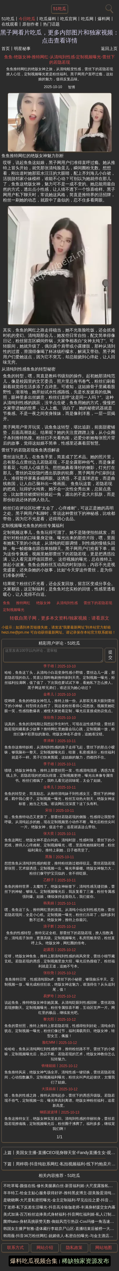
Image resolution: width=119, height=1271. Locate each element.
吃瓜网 (87, 18)
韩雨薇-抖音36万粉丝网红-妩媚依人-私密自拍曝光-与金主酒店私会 (60, 1236)
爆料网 (104, 18)
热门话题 (51, 24)
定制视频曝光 (13, 610)
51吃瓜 (8, 18)
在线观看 (9, 24)
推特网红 (23, 603)
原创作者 (30, 24)
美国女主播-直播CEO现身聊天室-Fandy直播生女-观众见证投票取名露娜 (66, 1152)
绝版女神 (43, 603)
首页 (5, 48)
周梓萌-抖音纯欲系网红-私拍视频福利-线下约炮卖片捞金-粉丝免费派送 (66, 1163)
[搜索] (109, 7)
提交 (110, 655)
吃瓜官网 (68, 18)
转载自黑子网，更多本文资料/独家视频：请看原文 (59, 617)
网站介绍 (45, 1247)
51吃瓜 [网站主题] (59, 8)
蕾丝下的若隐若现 (98, 603)
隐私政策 (74, 1247)
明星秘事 (22, 48)
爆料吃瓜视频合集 (34, 1261)
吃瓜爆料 (47, 18)
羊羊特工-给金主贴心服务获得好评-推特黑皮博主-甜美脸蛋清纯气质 (61, 1193)
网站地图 (103, 1247)
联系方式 (15, 1247)
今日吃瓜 (27, 18)
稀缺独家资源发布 (85, 1261)
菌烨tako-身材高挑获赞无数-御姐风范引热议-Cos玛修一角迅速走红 (60, 1221)
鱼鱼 (6, 603)
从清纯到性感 (67, 603)
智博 (71, 87)
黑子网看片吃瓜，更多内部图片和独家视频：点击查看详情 (59, 36)
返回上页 (109, 48)
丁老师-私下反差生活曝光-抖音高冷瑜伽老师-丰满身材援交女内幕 (59, 1207)
